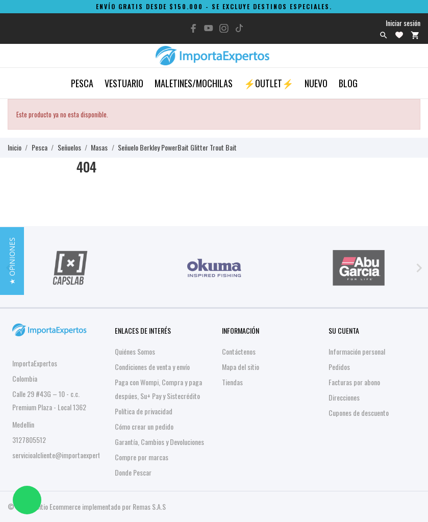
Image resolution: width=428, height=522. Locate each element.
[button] (12, 261)
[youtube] (209, 28)
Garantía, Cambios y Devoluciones (159, 441)
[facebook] (193, 28)
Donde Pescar (133, 472)
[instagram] (224, 28)
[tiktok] (239, 28)
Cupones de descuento (359, 412)
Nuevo (316, 83)
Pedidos (339, 366)
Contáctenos (239, 351)
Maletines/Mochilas (194, 83)
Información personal (357, 351)
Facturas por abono (354, 382)
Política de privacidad (143, 411)
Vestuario (124, 83)
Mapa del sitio (240, 366)
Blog (348, 83)
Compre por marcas (141, 457)
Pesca (82, 83)
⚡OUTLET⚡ (268, 83)
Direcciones (344, 397)
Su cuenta (344, 330)
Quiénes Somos (135, 351)
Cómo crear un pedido (144, 426)
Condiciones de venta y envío (152, 366)
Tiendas (232, 382)
